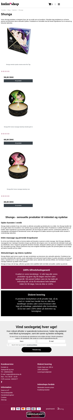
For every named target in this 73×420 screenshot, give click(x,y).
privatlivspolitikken (32, 345)
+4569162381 (8, 372)
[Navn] (22, 341)
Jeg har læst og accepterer (24, 345)
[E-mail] (51, 341)
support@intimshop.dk (13, 374)
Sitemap (4, 400)
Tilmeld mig (36, 350)
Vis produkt (18, 80)
